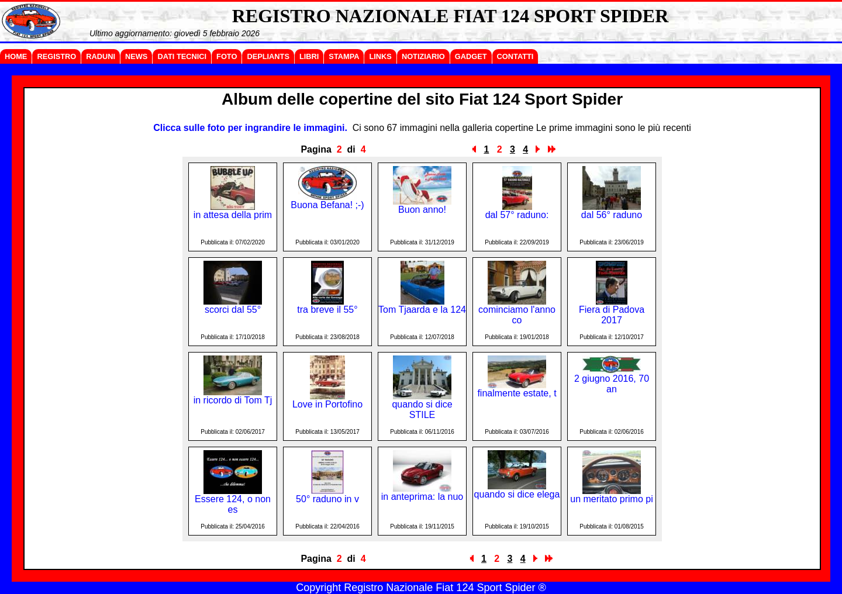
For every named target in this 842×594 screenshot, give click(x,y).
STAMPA (344, 56)
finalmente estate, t (516, 393)
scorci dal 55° (233, 310)
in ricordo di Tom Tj (233, 400)
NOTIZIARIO (423, 56)
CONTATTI (515, 56)
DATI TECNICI (181, 56)
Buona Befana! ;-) (327, 205)
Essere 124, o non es (233, 504)
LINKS (380, 56)
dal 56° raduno (611, 215)
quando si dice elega (517, 494)
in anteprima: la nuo (422, 497)
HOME (16, 56)
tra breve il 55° (327, 310)
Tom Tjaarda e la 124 (422, 310)
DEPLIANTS (268, 56)
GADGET (471, 56)
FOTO (226, 56)
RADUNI (100, 56)
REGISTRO (56, 56)
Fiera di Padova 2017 (611, 315)
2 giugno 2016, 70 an (611, 384)
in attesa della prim (233, 215)
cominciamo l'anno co (516, 315)
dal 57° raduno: (517, 215)
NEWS (136, 56)
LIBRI (309, 56)
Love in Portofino (327, 404)
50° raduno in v (327, 499)
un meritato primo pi (611, 499)
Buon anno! (422, 210)
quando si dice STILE (422, 409)
